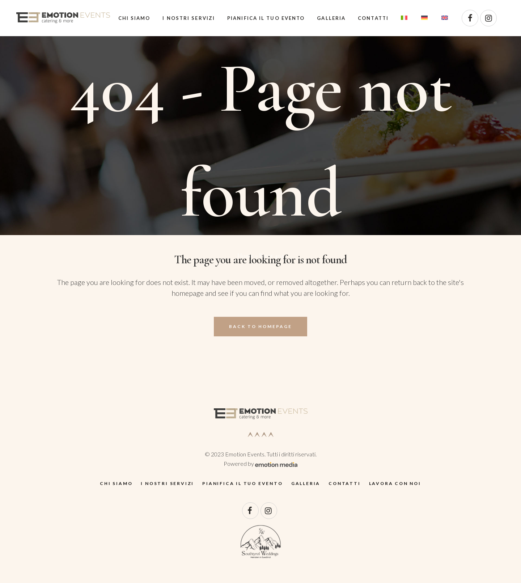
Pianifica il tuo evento (242, 483)
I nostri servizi (167, 483)
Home (245, 255)
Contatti (344, 483)
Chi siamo (116, 483)
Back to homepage (260, 326)
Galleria (305, 483)
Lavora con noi (395, 483)
